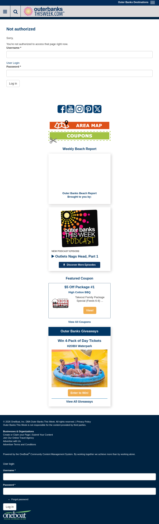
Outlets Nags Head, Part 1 (75, 256)
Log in (13, 83)
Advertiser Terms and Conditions (19, 444)
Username (13, 47)
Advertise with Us (12, 441)
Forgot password (19, 499)
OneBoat (25, 454)
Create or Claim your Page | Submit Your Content (28, 434)
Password (13, 66)
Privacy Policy (84, 421)
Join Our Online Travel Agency (18, 438)
